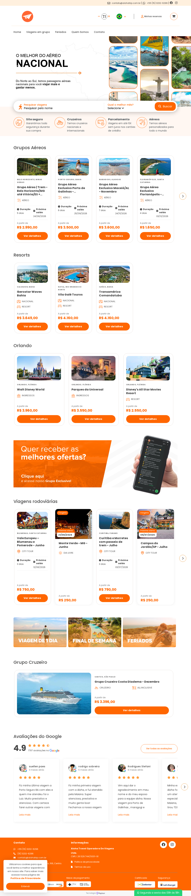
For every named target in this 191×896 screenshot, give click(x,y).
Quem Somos (80, 32)
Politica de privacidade (85, 861)
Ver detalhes (32, 236)
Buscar (165, 106)
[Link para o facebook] (171, 3)
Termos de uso (80, 866)
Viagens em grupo (38, 32)
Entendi (25, 886)
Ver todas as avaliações (159, 748)
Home (17, 32)
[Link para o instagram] (176, 3)
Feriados (60, 32)
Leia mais (24, 814)
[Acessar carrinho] (174, 16)
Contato (99, 32)
